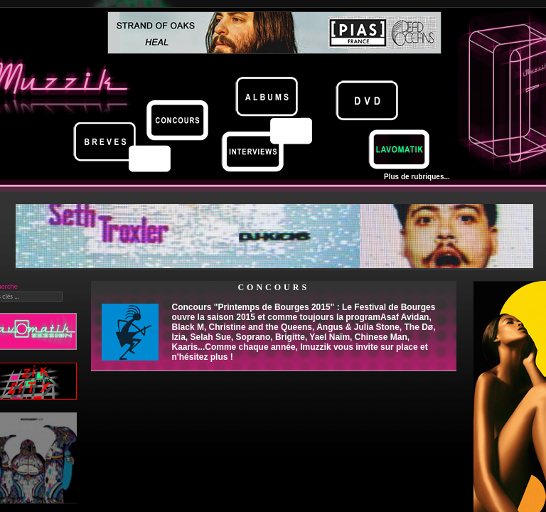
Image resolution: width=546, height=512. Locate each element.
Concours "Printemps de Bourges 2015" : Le (304, 332)
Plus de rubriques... (417, 177)
